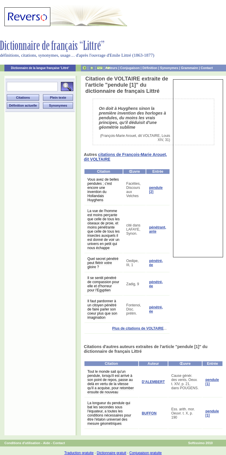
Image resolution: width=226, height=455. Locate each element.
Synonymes (169, 68)
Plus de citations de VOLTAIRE (138, 328)
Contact (207, 68)
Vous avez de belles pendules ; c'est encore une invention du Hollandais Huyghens (103, 189)
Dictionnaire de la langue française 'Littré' (40, 68)
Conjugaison (130, 68)
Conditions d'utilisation (22, 443)
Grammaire (189, 68)
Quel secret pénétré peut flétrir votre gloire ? (102, 263)
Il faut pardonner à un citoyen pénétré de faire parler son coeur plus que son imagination (102, 309)
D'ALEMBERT (153, 382)
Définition (149, 68)
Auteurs (111, 68)
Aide (46, 443)
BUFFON (149, 413)
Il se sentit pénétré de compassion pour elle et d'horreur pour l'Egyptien (103, 284)
